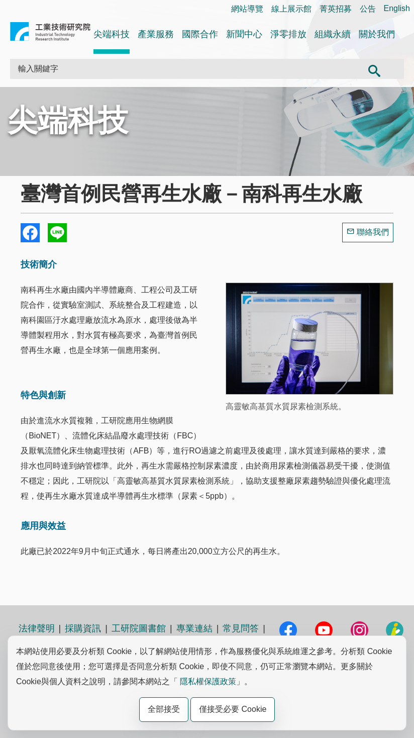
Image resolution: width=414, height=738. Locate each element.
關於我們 (377, 34)
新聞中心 (244, 34)
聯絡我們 (373, 232)
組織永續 (333, 34)
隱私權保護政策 (208, 681)
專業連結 (194, 628)
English (397, 8)
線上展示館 (291, 9)
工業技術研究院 (50, 33)
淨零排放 (288, 34)
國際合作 (200, 34)
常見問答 (241, 628)
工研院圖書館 (139, 628)
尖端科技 (111, 34)
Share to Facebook (30, 232)
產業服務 (156, 34)
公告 (368, 9)
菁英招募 (336, 9)
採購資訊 (83, 628)
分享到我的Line (57, 232)
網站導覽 (247, 9)
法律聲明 (37, 628)
